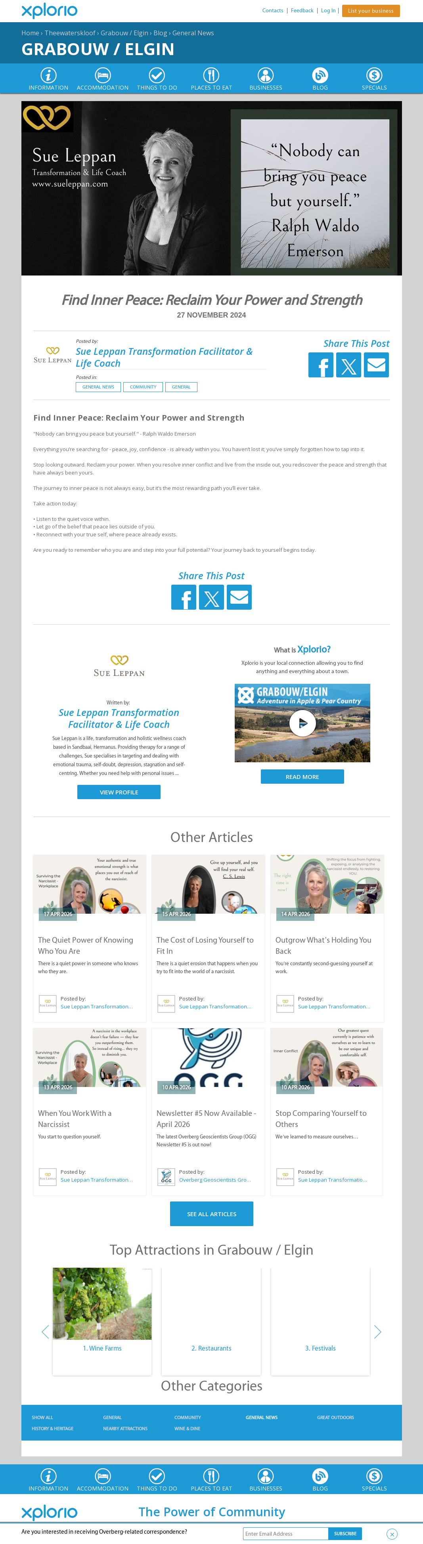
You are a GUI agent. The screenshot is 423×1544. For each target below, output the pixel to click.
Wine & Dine (187, 1428)
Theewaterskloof (70, 33)
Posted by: (87, 341)
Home (30, 33)
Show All (42, 1417)
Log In (328, 10)
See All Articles (211, 1214)
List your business (371, 11)
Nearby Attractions (125, 1428)
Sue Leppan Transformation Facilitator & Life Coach (164, 356)
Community (143, 387)
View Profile (119, 792)
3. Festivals (320, 1348)
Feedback (302, 10)
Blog (160, 33)
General (181, 387)
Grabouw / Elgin (124, 33)
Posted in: (86, 377)
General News (193, 33)
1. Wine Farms (102, 1348)
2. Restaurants (211, 1348)
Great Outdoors (335, 1417)
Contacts (272, 10)
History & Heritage (52, 1428)
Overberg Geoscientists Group (215, 1179)
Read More (302, 777)
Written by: (119, 703)
